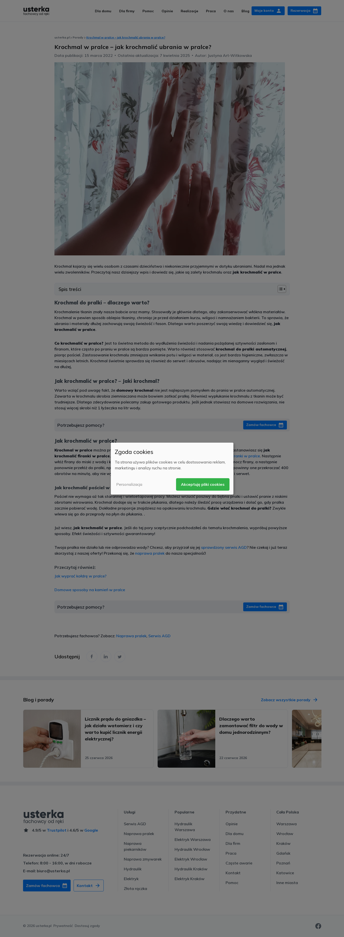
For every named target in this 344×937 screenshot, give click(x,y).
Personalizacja (129, 484)
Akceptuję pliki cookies (203, 484)
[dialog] (172, 468)
